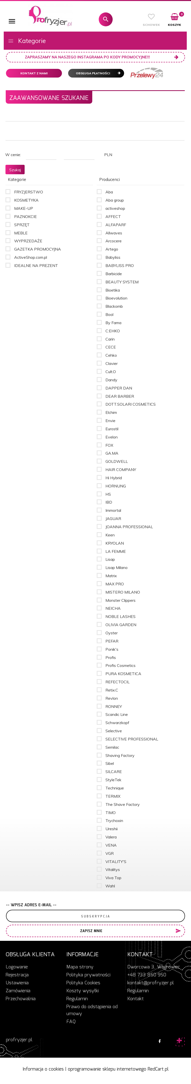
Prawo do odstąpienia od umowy (92, 1010)
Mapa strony (80, 967)
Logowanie (17, 967)
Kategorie (27, 40)
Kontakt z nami (34, 73)
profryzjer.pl (19, 1040)
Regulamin (77, 999)
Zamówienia (18, 991)
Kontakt (135, 999)
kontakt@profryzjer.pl (150, 983)
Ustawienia (17, 983)
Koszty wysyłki (82, 991)
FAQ (71, 1022)
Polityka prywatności (88, 975)
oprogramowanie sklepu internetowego (107, 1069)
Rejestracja (17, 975)
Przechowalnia (21, 999)
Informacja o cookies (43, 1069)
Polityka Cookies (83, 983)
